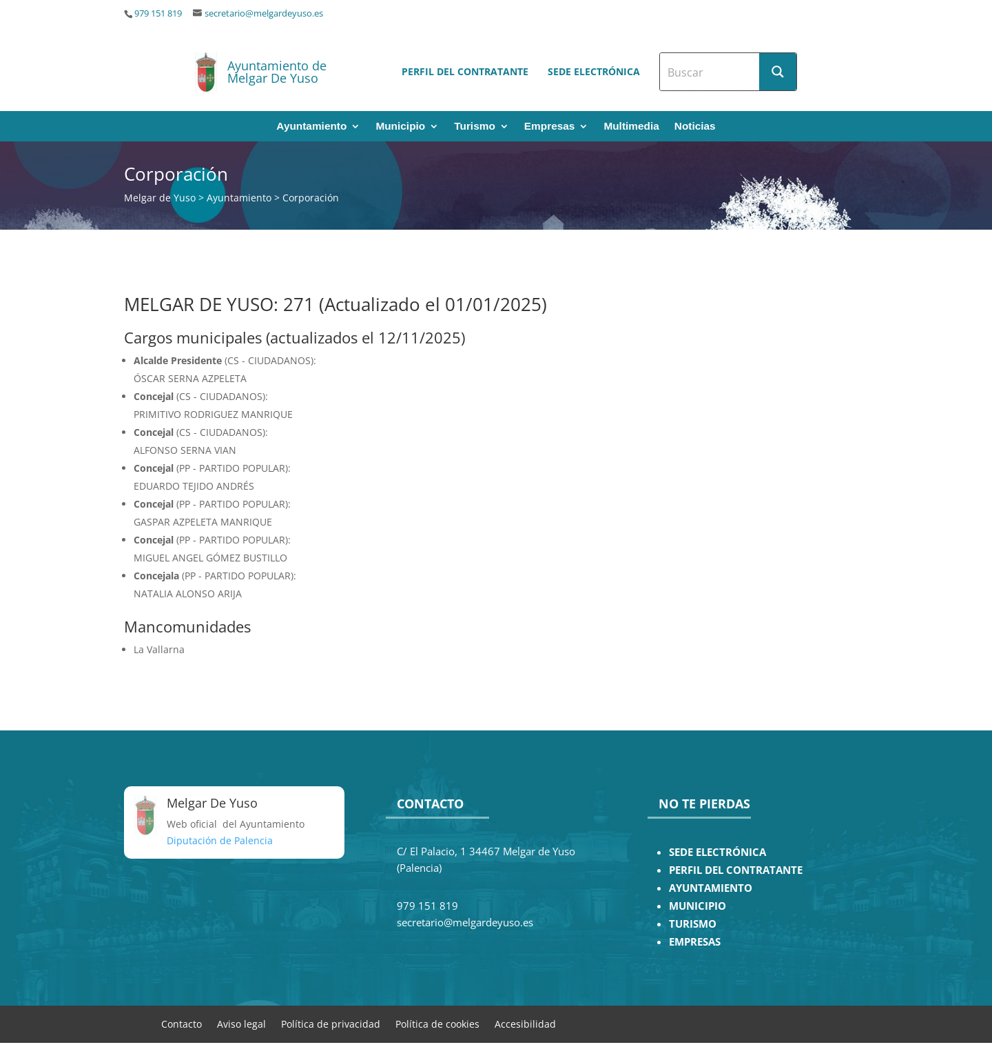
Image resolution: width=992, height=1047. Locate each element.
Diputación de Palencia (220, 840)
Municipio (400, 126)
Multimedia (631, 126)
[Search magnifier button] (777, 71)
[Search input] (710, 71)
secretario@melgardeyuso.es (264, 13)
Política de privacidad (330, 1023)
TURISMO (692, 924)
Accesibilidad (525, 1023)
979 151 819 (158, 13)
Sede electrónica (594, 71)
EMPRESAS (695, 942)
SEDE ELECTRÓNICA (717, 852)
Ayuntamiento (311, 126)
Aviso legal (241, 1023)
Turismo (474, 126)
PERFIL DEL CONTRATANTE (736, 870)
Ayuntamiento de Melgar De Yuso (277, 71)
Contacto (181, 1023)
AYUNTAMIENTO (710, 888)
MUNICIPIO (697, 906)
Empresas (549, 126)
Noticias (695, 126)
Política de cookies (437, 1023)
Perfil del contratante (465, 71)
